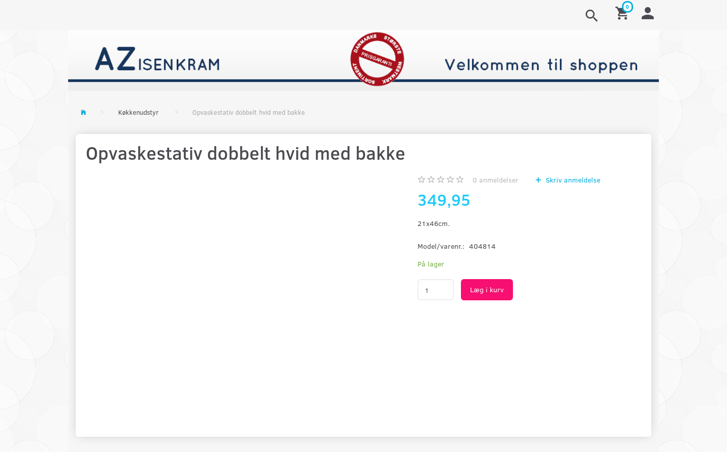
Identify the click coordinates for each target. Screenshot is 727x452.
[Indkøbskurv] (623, 12)
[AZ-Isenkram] (363, 59)
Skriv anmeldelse (572, 180)
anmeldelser (495, 180)
